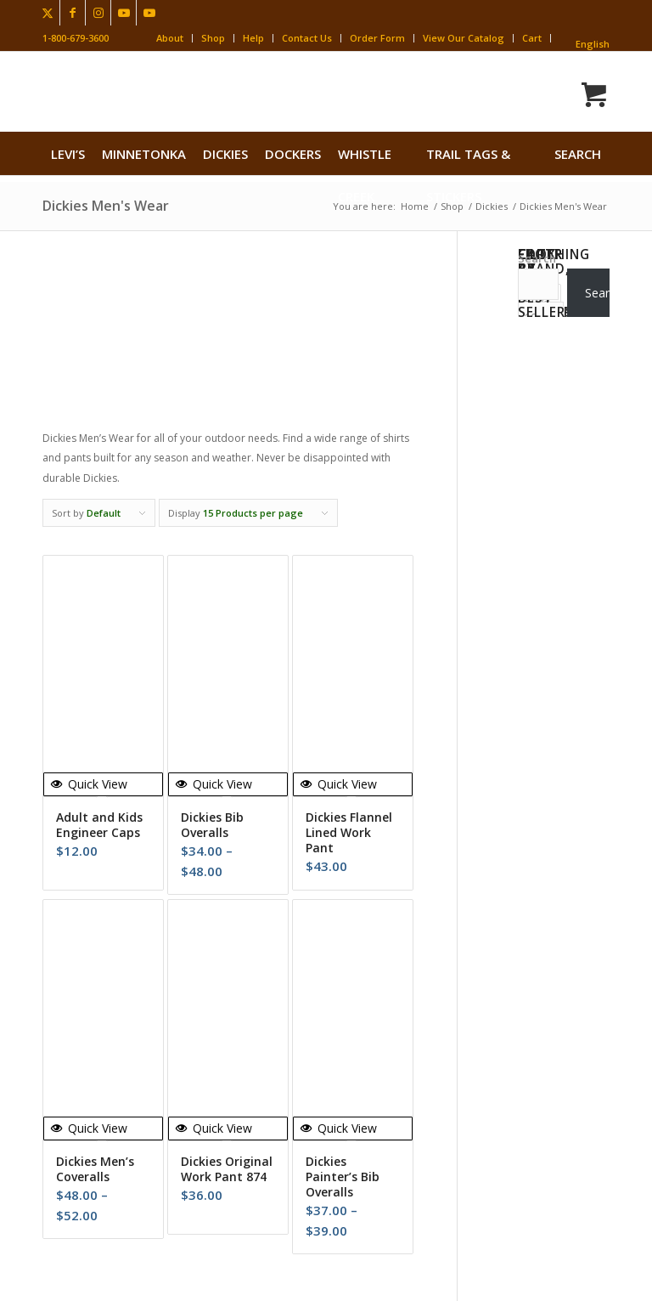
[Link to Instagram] (98, 12)
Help (253, 37)
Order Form (377, 37)
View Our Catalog (463, 37)
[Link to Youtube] (123, 12)
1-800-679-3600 (75, 37)
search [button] (577, 153)
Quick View (89, 784)
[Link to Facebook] (72, 12)
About (169, 37)
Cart (532, 37)
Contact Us (307, 37)
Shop (213, 37)
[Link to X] (47, 12)
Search (537, 258)
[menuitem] (67, 154)
